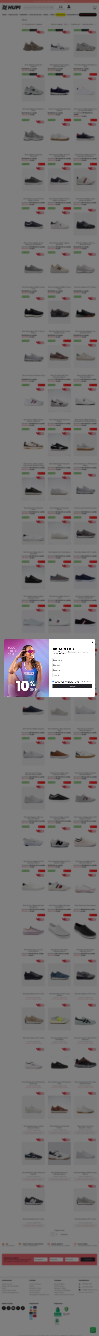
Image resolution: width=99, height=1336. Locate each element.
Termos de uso (69, 681)
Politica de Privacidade (80, 681)
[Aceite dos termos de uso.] (53, 681)
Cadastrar (72, 686)
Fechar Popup (93, 642)
